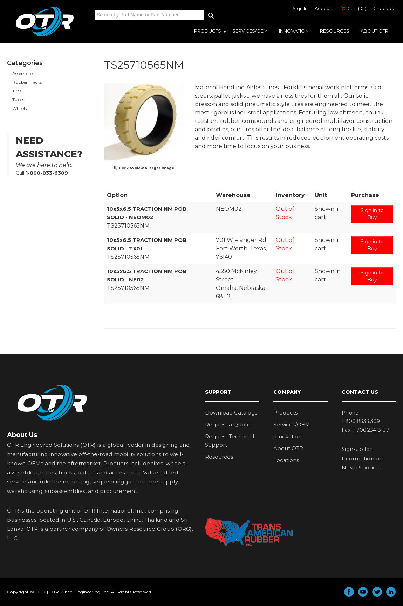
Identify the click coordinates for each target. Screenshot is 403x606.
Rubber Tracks (27, 82)
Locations (286, 460)
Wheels (19, 108)
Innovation (294, 31)
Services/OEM (250, 31)
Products (207, 31)
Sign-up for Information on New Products (362, 458)
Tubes (18, 99)
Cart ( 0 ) (353, 8)
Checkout (384, 8)
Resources (334, 31)
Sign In (300, 8)
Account (324, 8)
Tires (16, 90)
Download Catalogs (231, 412)
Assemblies (23, 73)
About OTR (374, 31)
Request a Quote (228, 424)
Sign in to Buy (372, 214)
